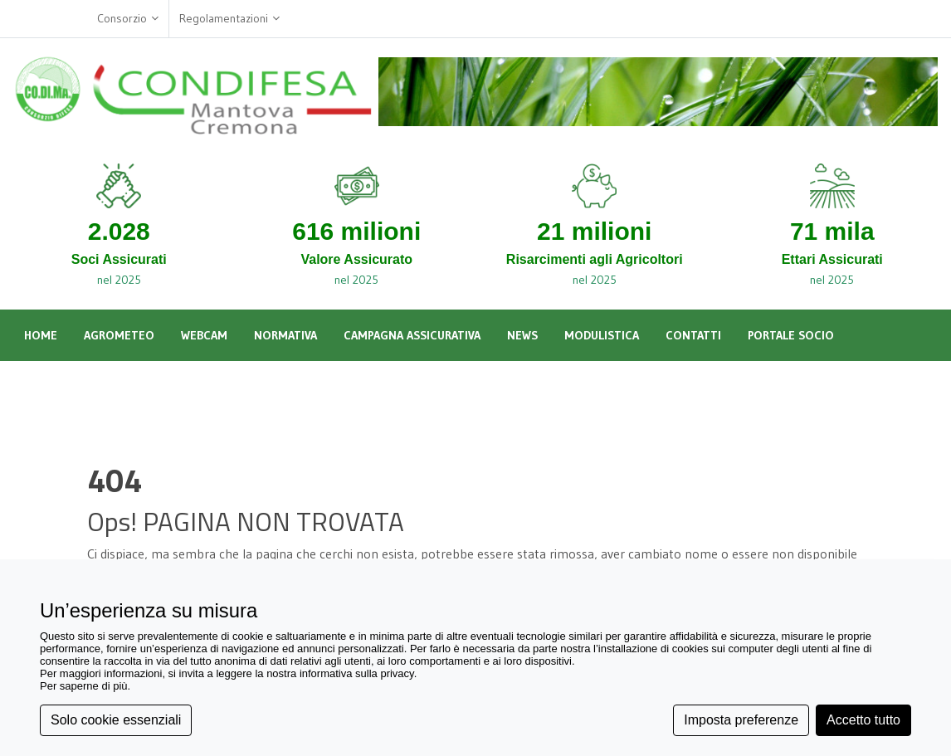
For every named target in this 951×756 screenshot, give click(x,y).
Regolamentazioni (229, 18)
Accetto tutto (863, 720)
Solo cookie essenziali (116, 720)
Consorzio (127, 18)
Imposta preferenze (741, 720)
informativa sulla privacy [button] (357, 673)
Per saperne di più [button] (84, 686)
